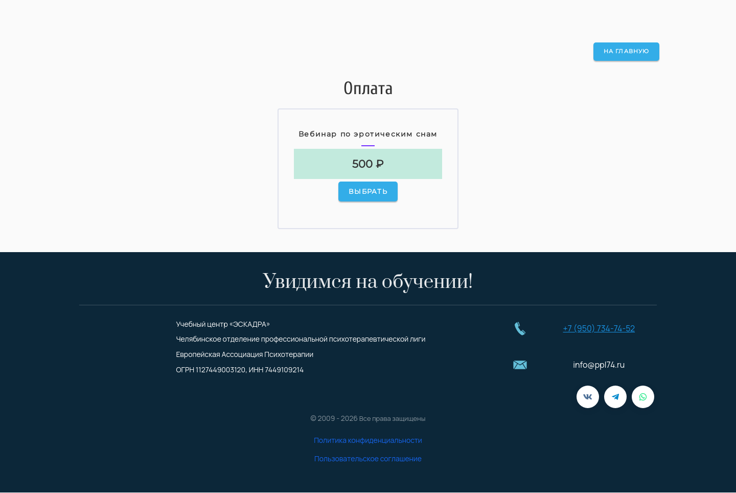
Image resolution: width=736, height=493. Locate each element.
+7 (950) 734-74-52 (599, 328)
